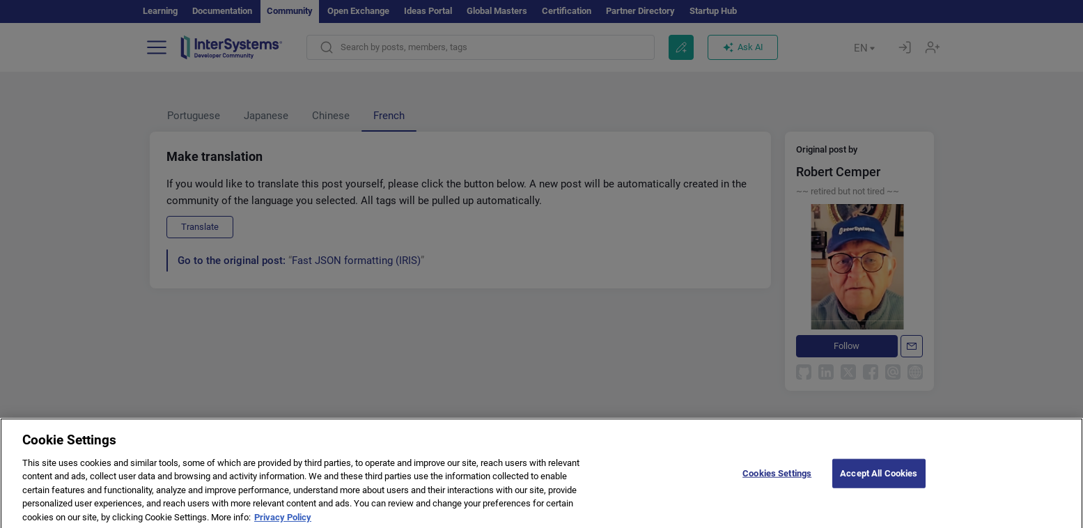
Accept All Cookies (878, 480)
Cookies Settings (776, 480)
